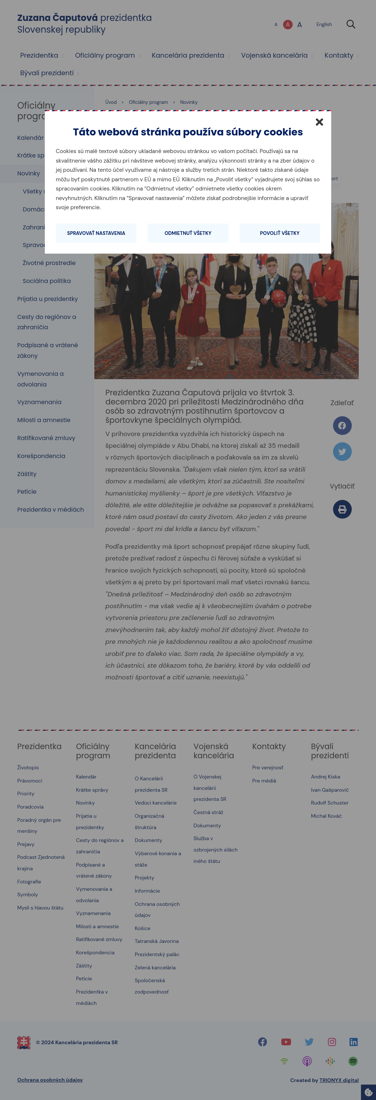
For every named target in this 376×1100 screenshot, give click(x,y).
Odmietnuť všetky (188, 233)
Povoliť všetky (279, 233)
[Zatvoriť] (319, 121)
